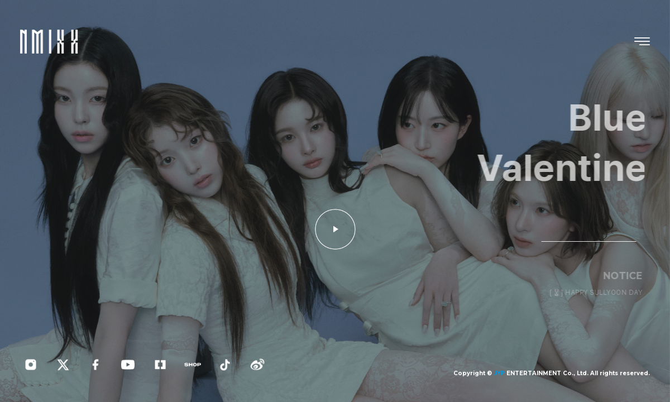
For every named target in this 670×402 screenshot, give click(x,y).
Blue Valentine (567, 142)
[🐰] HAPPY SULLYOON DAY (599, 292)
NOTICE (626, 275)
